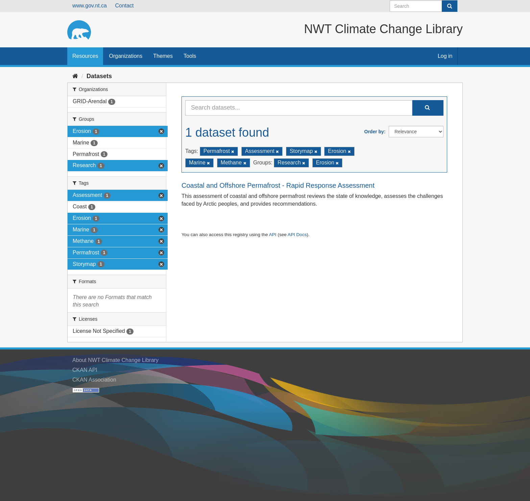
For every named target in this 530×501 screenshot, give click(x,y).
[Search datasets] (424, 6)
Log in (445, 56)
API (272, 234)
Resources (85, 56)
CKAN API (84, 370)
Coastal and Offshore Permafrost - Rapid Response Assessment (278, 185)
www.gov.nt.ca (89, 5)
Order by (374, 131)
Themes (163, 56)
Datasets (99, 76)
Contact (124, 5)
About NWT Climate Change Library (115, 360)
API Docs (297, 234)
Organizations (125, 56)
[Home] (75, 76)
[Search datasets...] (298, 108)
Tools (190, 56)
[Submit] (449, 6)
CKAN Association (94, 380)
